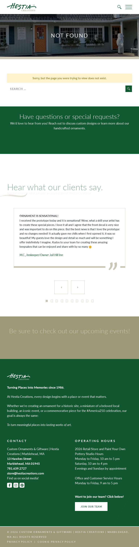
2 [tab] (52, 301)
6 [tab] (72, 301)
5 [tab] (67, 301)
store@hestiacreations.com (25, 473)
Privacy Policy (19, 541)
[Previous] (61, 287)
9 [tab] (87, 301)
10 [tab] (92, 301)
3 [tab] (57, 301)
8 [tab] (82, 301)
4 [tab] (62, 301)
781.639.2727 (17, 468)
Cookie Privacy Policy (57, 541)
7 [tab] (77, 301)
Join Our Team (91, 506)
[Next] (78, 287)
